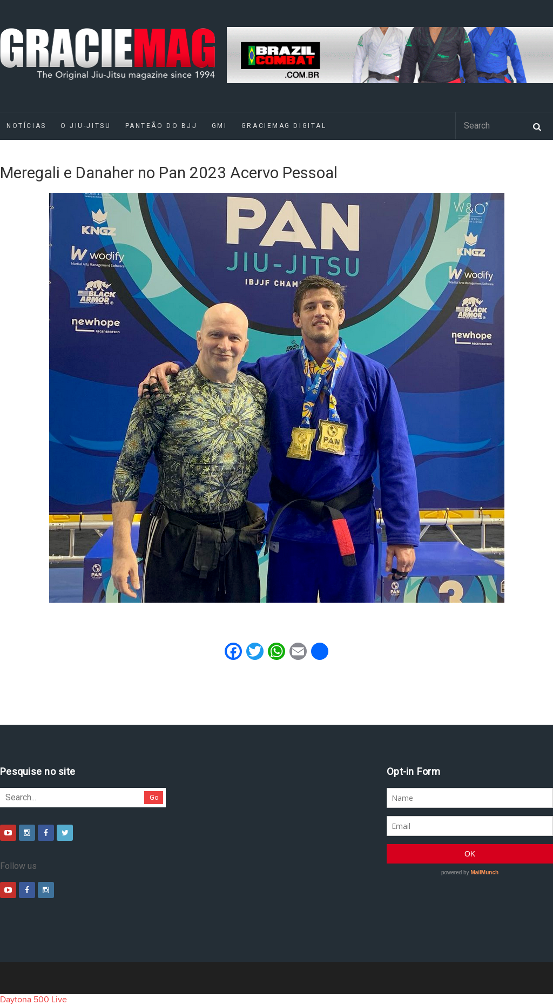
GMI (219, 126)
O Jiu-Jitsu (85, 126)
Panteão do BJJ (161, 126)
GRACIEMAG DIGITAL (284, 126)
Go (154, 797)
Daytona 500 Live (33, 999)
